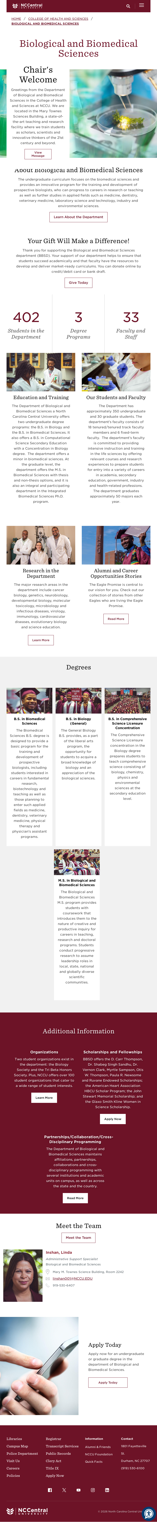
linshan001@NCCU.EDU (73, 1279)
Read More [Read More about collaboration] (75, 1198)
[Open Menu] (141, 6)
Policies (13, 1475)
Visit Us (13, 1461)
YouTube (77, 1489)
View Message (38, 154)
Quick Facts (93, 1461)
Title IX (52, 1468)
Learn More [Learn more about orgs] (44, 1097)
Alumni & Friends (98, 1447)
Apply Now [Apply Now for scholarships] (112, 1119)
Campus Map (17, 1446)
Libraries (14, 1439)
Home (16, 18)
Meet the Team (78, 1238)
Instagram (92, 1489)
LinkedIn (106, 1489)
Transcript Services (62, 1446)
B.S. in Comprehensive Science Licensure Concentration (127, 723)
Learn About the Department (78, 217)
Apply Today (108, 1382)
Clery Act (53, 1461)
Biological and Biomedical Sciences (45, 23)
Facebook (49, 1489)
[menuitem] (50, 1490)
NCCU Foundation (99, 1454)
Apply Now (55, 1475)
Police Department (22, 1453)
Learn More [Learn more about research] (40, 640)
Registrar (53, 1439)
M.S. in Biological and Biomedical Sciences (76, 883)
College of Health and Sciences (58, 18)
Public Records (58, 1453)
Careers (13, 1468)
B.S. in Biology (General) (78, 721)
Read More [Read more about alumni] (116, 619)
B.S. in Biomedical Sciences (29, 721)
